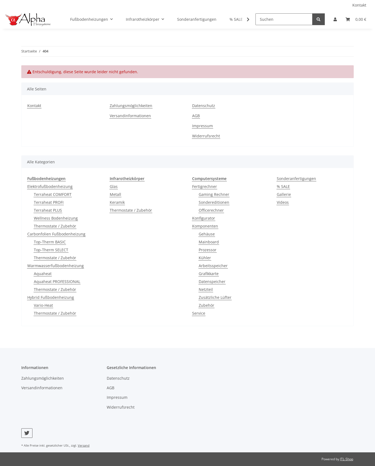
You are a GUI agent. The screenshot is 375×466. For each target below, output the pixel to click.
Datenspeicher (212, 281)
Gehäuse (207, 234)
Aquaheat (43, 273)
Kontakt (359, 5)
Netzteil (206, 289)
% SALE (283, 186)
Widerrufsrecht (206, 135)
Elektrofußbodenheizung (50, 186)
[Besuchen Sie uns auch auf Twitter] (26, 433)
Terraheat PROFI (49, 202)
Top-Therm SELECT (51, 249)
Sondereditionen (214, 202)
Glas (114, 186)
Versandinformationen (130, 115)
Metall (115, 194)
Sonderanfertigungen (296, 178)
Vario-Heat (43, 305)
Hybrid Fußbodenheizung (50, 297)
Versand (84, 445)
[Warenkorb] (356, 19)
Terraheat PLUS (48, 210)
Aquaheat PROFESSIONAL (57, 281)
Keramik (117, 202)
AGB (196, 115)
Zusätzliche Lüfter (215, 297)
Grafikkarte (209, 273)
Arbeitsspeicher (213, 265)
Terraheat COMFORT (53, 194)
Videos (283, 202)
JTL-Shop (346, 459)
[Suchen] (284, 19)
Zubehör (206, 305)
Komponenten (205, 226)
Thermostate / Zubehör (55, 226)
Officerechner (211, 210)
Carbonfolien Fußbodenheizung (56, 234)
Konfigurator (203, 218)
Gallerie (284, 194)
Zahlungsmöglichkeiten (131, 105)
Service (198, 313)
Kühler (205, 257)
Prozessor (207, 249)
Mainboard (209, 241)
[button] (335, 19)
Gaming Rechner (214, 194)
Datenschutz (203, 105)
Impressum (202, 125)
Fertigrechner (204, 186)
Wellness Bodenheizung (56, 218)
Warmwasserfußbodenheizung (55, 265)
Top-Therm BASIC (50, 241)
